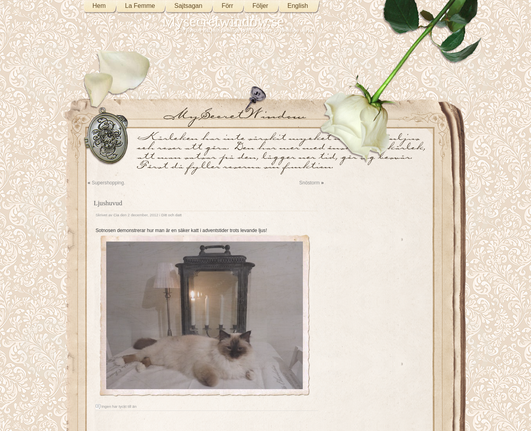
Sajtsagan (188, 5)
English (298, 5)
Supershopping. (108, 183)
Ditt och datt (171, 215)
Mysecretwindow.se (223, 21)
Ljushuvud (108, 203)
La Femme (140, 5)
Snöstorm (309, 183)
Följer (260, 5)
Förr (227, 5)
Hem (99, 5)
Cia (116, 215)
